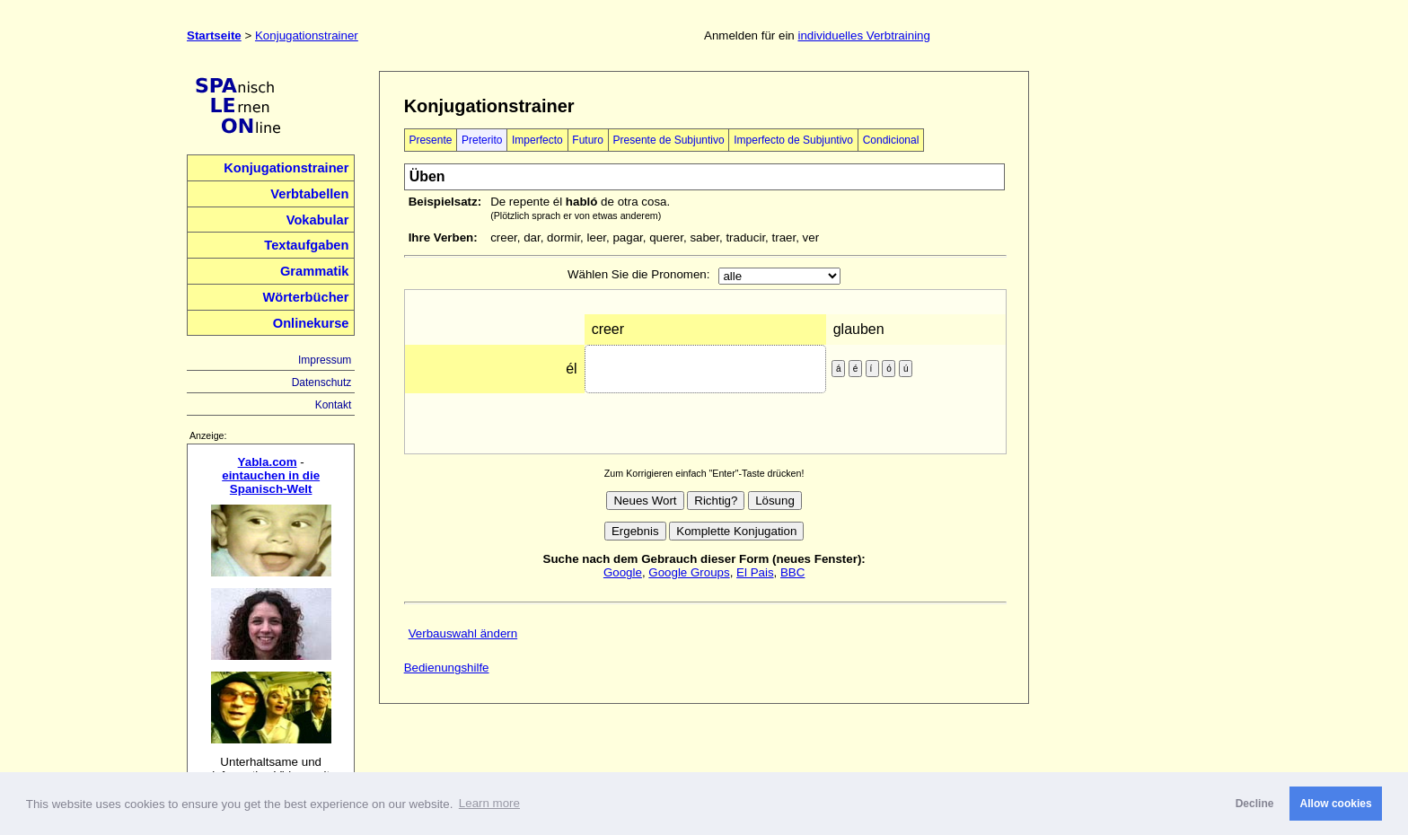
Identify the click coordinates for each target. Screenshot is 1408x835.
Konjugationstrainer (306, 35)
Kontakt (333, 405)
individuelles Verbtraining (863, 35)
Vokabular (317, 220)
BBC (792, 572)
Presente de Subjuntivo (669, 140)
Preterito (482, 140)
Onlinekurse (311, 323)
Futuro (587, 140)
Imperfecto (537, 140)
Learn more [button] (489, 803)
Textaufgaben (306, 245)
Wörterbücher (305, 297)
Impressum (324, 360)
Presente (430, 140)
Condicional (891, 140)
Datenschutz (322, 382)
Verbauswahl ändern (463, 633)
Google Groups (688, 572)
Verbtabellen (309, 194)
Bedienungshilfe (446, 667)
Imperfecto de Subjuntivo (793, 140)
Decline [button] (1255, 803)
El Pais (754, 572)
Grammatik (314, 271)
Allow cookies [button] (1336, 803)
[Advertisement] (1137, 340)
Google (622, 572)
